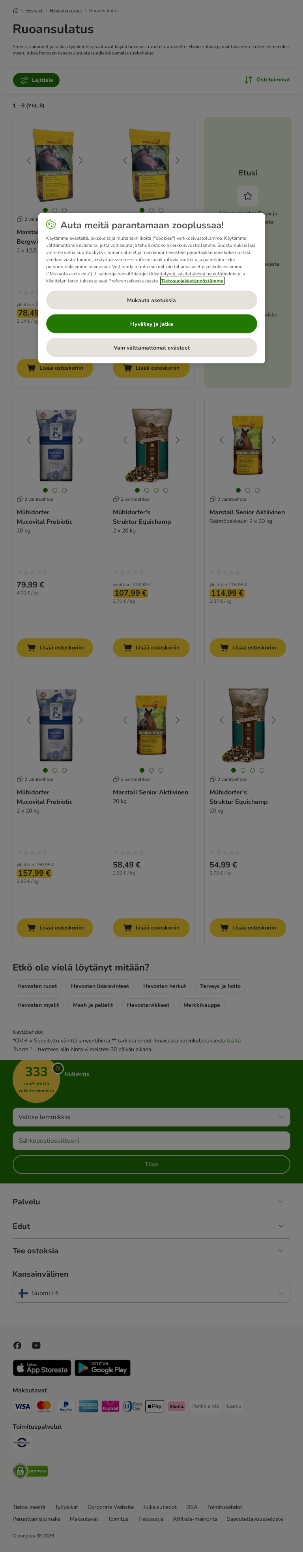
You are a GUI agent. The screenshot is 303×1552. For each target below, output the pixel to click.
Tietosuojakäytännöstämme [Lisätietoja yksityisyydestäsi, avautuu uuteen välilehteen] (192, 281)
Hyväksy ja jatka (151, 323)
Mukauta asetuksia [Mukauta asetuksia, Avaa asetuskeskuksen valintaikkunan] (151, 300)
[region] (151, 288)
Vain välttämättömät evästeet (152, 347)
